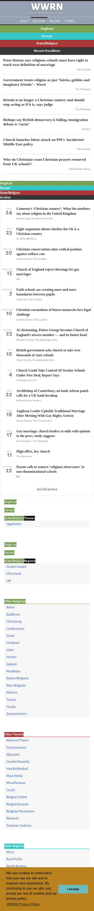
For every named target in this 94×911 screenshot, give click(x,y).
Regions (55, 21)
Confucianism (15, 628)
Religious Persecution (20, 811)
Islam (10, 650)
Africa (10, 852)
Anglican (47, 29)
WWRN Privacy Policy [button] (23, 904)
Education (12, 754)
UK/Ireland (13, 573)
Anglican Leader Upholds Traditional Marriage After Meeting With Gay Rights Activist (50, 413)
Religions (39, 21)
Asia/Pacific (14, 859)
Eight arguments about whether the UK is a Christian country (47, 231)
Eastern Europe (16, 566)
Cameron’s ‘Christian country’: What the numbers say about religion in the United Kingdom (53, 211)
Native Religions (17, 678)
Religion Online (16, 797)
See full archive (47, 489)
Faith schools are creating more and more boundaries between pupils (46, 292)
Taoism (11, 699)
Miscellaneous (15, 783)
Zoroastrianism (16, 713)
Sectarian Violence (18, 825)
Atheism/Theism (17, 740)
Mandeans (13, 671)
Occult (10, 790)
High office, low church (33, 451)
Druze (10, 635)
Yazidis (11, 706)
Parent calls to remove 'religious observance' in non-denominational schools (50, 469)
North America (16, 866)
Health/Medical (17, 769)
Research (12, 818)
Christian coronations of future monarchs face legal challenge (53, 312)
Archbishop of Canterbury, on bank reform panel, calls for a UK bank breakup (52, 393)
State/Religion (47, 43)
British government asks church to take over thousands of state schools (48, 352)
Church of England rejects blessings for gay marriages (47, 272)
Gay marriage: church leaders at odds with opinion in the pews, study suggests (53, 433)
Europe (47, 36)
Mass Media (14, 776)
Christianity (14, 621)
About (24, 21)
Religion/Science (17, 804)
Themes (69, 21)
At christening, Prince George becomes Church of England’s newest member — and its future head (52, 332)
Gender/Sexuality (18, 761)
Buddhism (13, 614)
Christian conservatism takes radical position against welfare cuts (49, 251)
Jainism (11, 657)
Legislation (13, 524)
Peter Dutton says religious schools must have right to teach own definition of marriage (45, 62)
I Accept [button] (73, 889)
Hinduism (12, 642)
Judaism (11, 664)
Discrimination (16, 747)
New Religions (16, 685)
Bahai (10, 607)
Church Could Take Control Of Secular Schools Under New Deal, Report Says (50, 373)
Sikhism (11, 692)
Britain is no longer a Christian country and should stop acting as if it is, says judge (43, 102)
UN (8, 581)
